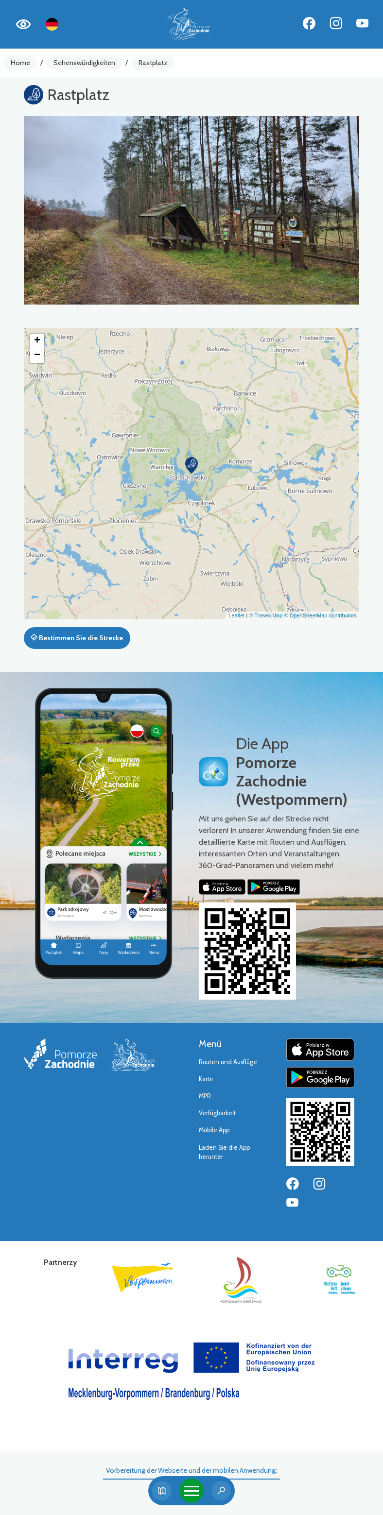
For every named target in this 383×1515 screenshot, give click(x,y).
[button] (191, 465)
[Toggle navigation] (191, 1491)
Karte (206, 1079)
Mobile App (214, 1130)
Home (20, 62)
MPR (205, 1096)
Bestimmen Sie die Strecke (77, 637)
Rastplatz (153, 62)
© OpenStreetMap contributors (320, 615)
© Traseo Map (265, 615)
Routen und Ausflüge (228, 1062)
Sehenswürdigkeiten (84, 62)
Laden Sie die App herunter (224, 1152)
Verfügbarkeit (217, 1113)
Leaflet (236, 615)
